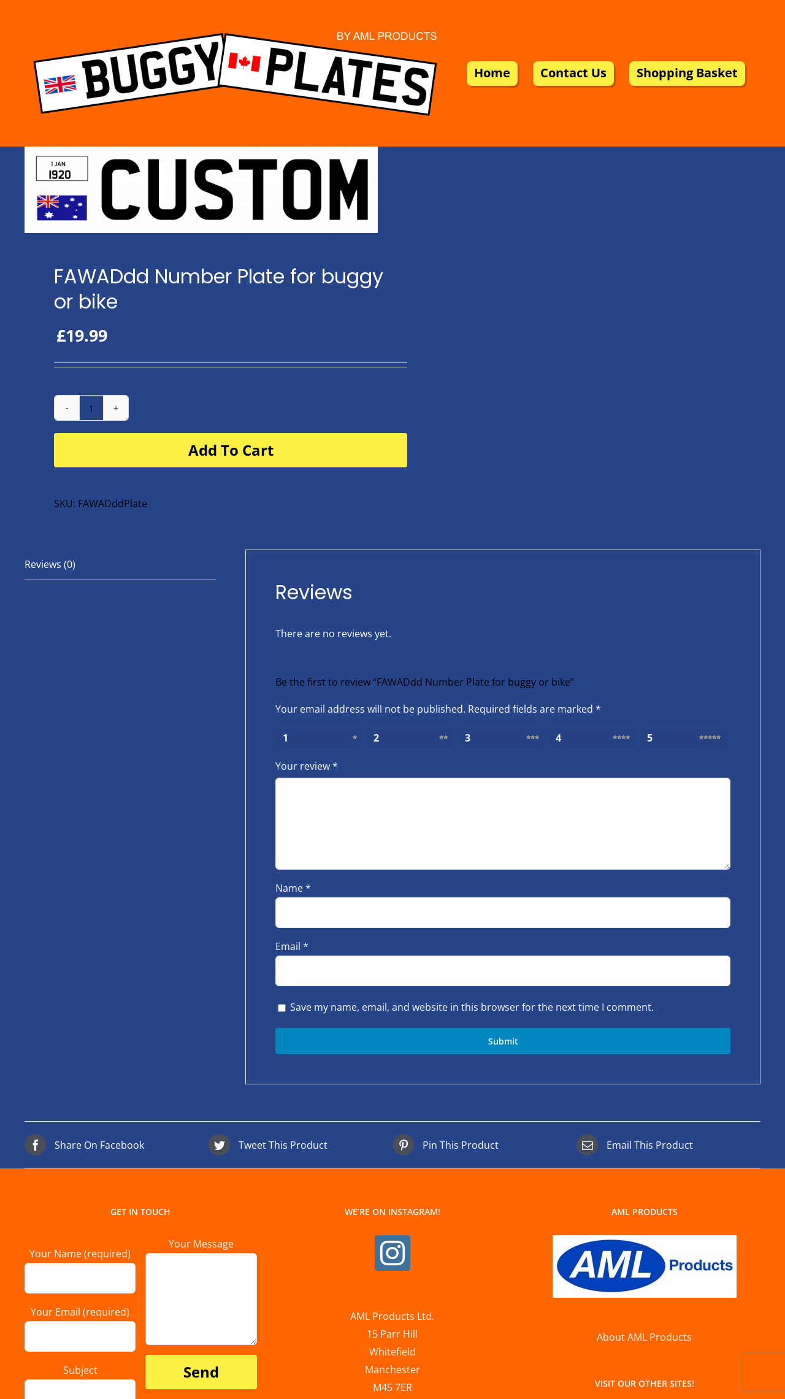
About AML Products (644, 1337)
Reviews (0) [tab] (50, 564)
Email (291, 946)
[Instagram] (392, 1253)
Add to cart (231, 450)
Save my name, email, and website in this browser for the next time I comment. (472, 1007)
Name (293, 888)
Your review (306, 766)
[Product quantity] (91, 408)
